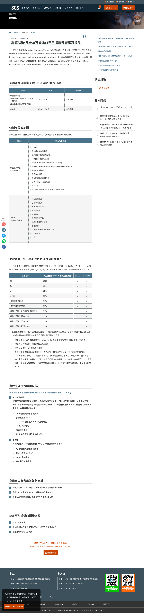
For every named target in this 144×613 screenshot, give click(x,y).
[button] (99, 8)
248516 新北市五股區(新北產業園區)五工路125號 (33, 579)
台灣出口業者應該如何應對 (108, 65)
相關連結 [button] (106, 604)
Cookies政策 (58, 604)
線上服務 (80, 8)
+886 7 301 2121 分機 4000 (74, 584)
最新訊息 (36, 8)
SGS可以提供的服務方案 (107, 70)
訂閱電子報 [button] (120, 2)
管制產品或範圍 (104, 51)
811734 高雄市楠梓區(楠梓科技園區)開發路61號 (81, 579)
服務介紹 (25, 8)
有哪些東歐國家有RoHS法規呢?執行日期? (115, 46)
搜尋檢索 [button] (130, 2)
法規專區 (48, 8)
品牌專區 (68, 8)
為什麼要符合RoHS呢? (107, 60)
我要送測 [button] (111, 7)
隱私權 (42, 604)
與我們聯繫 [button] (51, 552)
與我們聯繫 (109, 2)
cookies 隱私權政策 (13, 601)
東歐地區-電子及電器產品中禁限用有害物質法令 (116, 40)
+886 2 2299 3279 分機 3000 (26, 584)
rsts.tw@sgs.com (51, 597)
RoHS (33, 32)
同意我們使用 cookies (14, 606)
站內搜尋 (91, 604)
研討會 (58, 8)
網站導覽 (75, 604)
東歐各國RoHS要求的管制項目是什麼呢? (114, 56)
